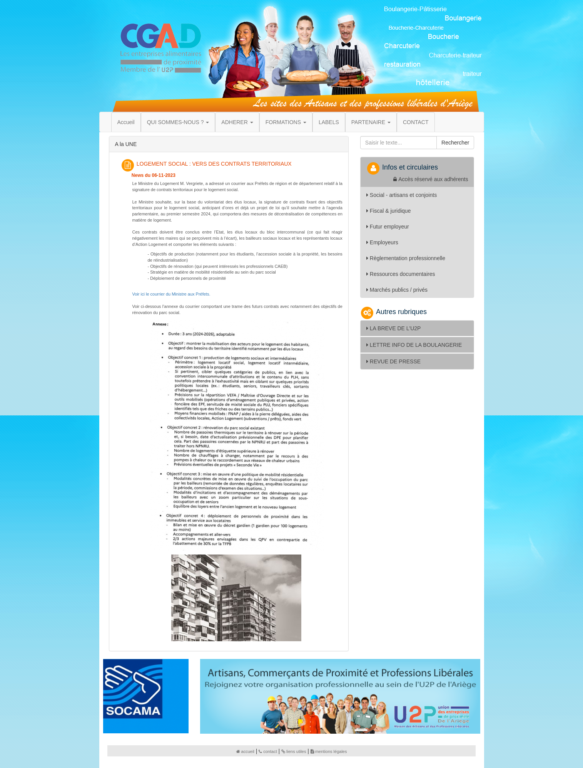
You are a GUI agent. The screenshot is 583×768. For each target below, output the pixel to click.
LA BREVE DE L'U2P (393, 328)
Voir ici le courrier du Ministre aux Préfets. (171, 294)
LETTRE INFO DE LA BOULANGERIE (414, 345)
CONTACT (416, 122)
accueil (245, 751)
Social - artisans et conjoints (401, 195)
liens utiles (293, 751)
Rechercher (455, 142)
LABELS (329, 122)
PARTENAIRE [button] (371, 122)
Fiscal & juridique (388, 211)
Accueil (126, 122)
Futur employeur (387, 227)
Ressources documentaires (400, 274)
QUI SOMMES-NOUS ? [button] (178, 122)
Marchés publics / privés (397, 290)
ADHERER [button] (237, 122)
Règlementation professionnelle (405, 258)
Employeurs (382, 242)
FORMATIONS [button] (286, 122)
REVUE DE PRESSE (393, 361)
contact (268, 751)
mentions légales (329, 751)
